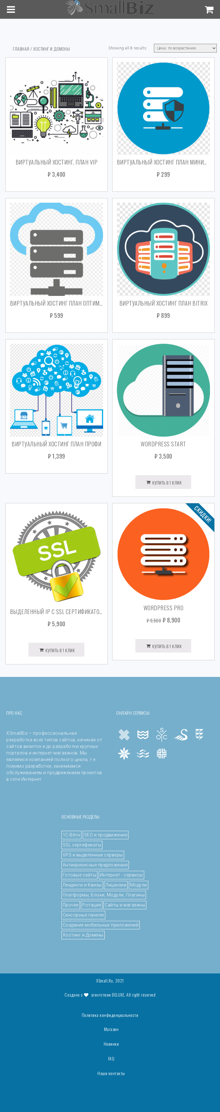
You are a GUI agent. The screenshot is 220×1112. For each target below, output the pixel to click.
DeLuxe (118, 994)
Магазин (111, 1029)
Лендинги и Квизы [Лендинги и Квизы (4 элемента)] (82, 884)
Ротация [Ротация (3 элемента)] (91, 904)
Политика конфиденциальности (110, 1015)
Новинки (111, 1044)
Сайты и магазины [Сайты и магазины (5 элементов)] (125, 904)
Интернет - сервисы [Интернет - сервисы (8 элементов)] (121, 874)
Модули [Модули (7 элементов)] (138, 884)
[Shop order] (185, 48)
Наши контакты (111, 1073)
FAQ (111, 1058)
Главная (21, 48)
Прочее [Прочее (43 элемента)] (71, 904)
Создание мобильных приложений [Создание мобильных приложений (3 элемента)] (101, 924)
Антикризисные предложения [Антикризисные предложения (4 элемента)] (95, 864)
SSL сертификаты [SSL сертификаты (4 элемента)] (82, 844)
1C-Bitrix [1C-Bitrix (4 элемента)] (72, 834)
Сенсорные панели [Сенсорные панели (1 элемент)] (83, 914)
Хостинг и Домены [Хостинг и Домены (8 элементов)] (83, 934)
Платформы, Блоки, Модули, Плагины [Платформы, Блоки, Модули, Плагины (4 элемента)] (104, 894)
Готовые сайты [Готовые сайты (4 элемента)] (80, 874)
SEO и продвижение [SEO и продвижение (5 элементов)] (106, 834)
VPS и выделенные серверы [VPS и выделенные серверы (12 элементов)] (93, 854)
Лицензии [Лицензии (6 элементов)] (115, 884)
